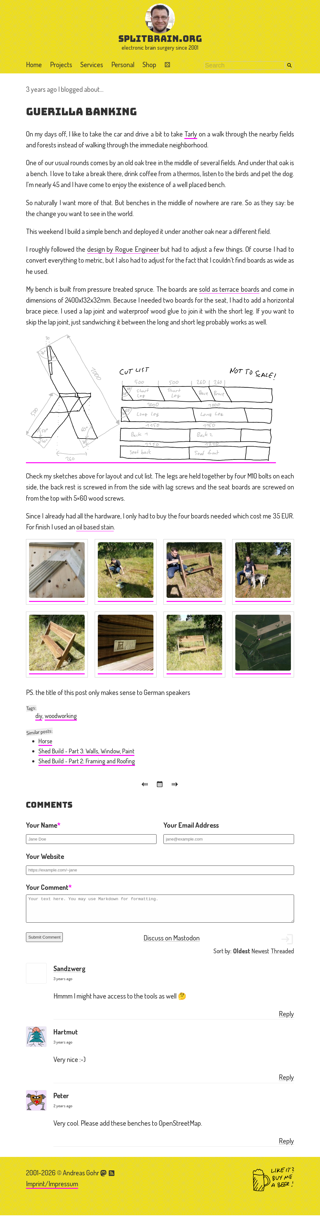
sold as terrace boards (229, 289)
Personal (122, 64)
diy (38, 716)
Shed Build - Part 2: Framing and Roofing (86, 761)
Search (289, 65)
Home (34, 64)
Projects (61, 64)
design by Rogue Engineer (123, 249)
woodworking (61, 716)
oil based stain (95, 526)
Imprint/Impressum (52, 1188)
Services (91, 64)
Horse (45, 741)
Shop (149, 64)
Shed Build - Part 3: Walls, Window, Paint (86, 751)
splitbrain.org (160, 38)
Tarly (190, 133)
